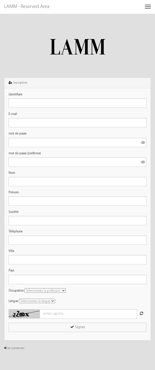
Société (13, 212)
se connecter (14, 348)
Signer (77, 327)
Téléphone (16, 231)
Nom (12, 173)
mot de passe (17, 133)
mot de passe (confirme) (25, 153)
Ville (11, 251)
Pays (11, 270)
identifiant (15, 94)
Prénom (14, 192)
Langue (13, 301)
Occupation (16, 290)
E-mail (13, 114)
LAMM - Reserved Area (26, 6)
